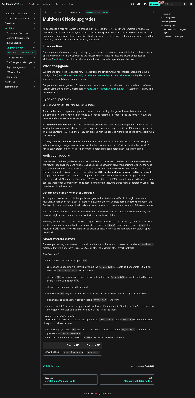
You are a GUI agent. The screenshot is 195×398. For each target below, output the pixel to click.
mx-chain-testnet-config (96, 75)
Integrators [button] (11, 76)
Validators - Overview (17, 33)
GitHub (125, 4)
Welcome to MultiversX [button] (17, 13)
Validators (47, 4)
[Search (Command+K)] (168, 4)
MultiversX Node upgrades (21, 52)
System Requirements (17, 37)
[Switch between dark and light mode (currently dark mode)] (185, 4)
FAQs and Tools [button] (14, 72)
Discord (131, 4)
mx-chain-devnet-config (126, 75)
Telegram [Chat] (137, 4)
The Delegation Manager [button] (19, 62)
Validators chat (61, 59)
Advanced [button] (10, 81)
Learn (71, 4)
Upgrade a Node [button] (14, 47)
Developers (34, 4)
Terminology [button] (11, 86)
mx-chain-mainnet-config (70, 75)
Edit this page (51, 366)
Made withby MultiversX (97, 393)
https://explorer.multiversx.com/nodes (106, 88)
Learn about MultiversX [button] (17, 18)
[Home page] (45, 12)
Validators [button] (10, 28)
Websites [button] (191, 4)
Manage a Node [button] (14, 57)
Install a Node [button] (13, 42)
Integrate (60, 4)
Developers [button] (11, 23)
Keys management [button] (16, 67)
